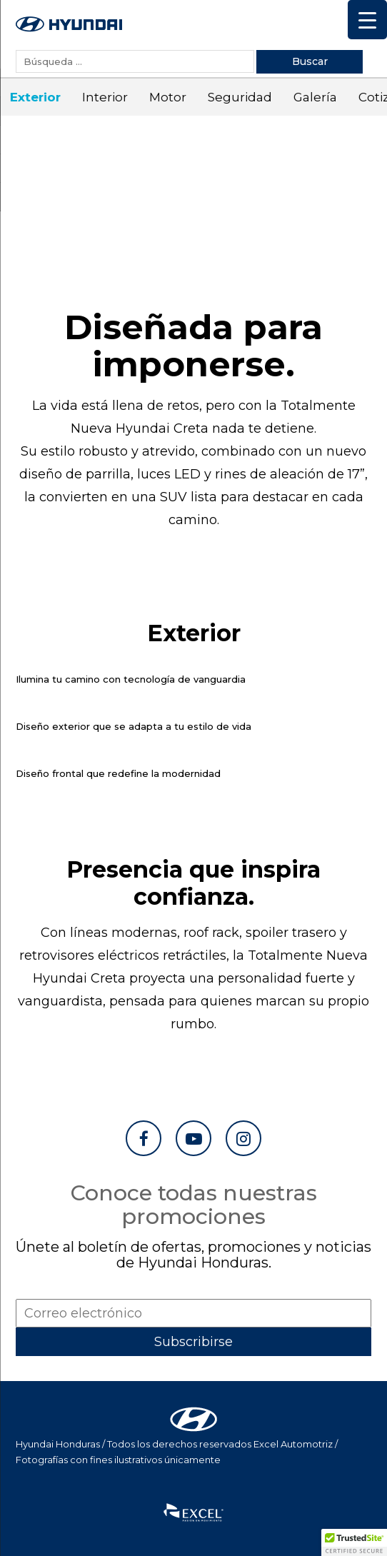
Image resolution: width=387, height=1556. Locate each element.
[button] (354, 1542)
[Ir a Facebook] (143, 1138)
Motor (162, 97)
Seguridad (234, 97)
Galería (309, 97)
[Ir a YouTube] (193, 1138)
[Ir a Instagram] (243, 1138)
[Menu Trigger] (367, 19)
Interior (99, 97)
